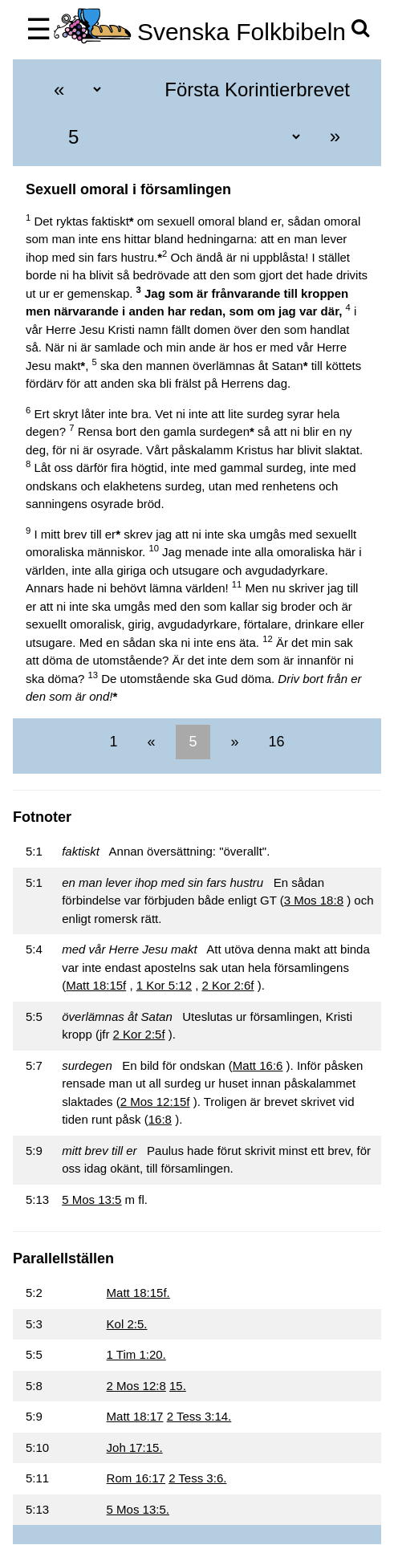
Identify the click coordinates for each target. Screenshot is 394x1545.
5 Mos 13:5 (91, 1199)
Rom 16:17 (136, 1478)
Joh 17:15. (135, 1447)
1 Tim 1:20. (136, 1354)
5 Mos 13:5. (138, 1509)
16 (275, 742)
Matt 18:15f (96, 985)
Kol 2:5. (127, 1324)
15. (177, 1386)
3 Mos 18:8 (313, 900)
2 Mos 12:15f (155, 1101)
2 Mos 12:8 (136, 1386)
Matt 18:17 (135, 1416)
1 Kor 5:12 (164, 985)
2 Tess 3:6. (197, 1478)
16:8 (160, 1119)
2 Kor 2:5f (139, 1034)
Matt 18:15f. (138, 1292)
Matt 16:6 (258, 1065)
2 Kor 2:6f (228, 985)
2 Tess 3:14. (199, 1416)
